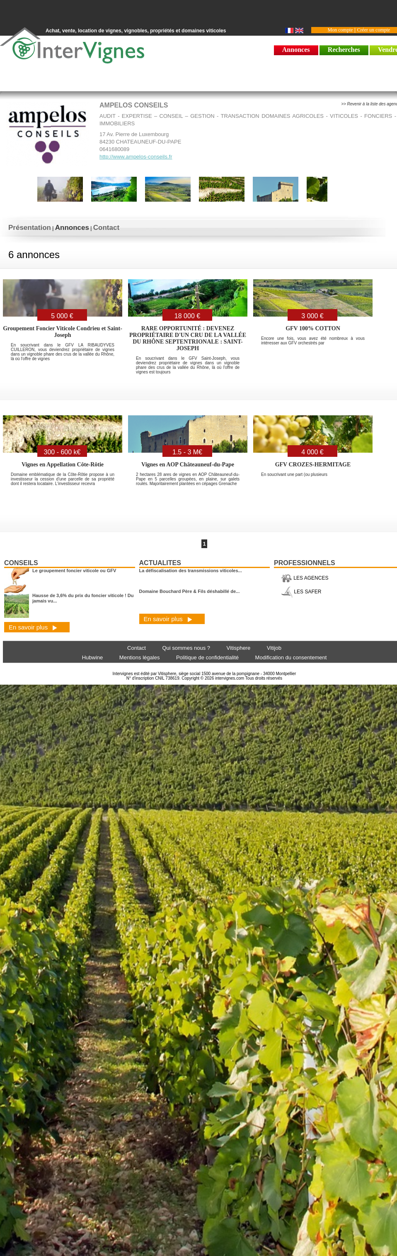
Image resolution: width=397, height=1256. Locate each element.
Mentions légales (139, 657)
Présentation (29, 228)
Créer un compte (373, 30)
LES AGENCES (304, 578)
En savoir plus (33, 627)
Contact (106, 228)
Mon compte (340, 30)
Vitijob (274, 648)
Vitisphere (239, 648)
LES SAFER (301, 592)
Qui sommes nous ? (186, 648)
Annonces (296, 49)
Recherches (344, 49)
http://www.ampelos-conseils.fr (135, 157)
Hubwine (92, 657)
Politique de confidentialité (207, 657)
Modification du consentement (291, 657)
